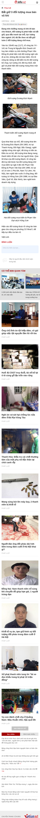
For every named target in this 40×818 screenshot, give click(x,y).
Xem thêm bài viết (20, 728)
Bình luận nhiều (29, 734)
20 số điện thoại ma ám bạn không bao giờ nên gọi (20, 756)
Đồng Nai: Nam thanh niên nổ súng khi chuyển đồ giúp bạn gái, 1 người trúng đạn (20, 592)
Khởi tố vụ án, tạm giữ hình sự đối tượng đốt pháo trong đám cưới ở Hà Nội (19, 634)
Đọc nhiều (11, 734)
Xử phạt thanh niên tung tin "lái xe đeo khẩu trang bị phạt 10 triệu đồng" (19, 677)
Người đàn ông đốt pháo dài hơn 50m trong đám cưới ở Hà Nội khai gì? (19, 547)
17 (19, 763)
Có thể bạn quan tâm (13, 271)
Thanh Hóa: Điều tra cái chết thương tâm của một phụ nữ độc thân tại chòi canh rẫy (20, 460)
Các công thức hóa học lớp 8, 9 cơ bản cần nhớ (18, 769)
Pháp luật (7, 8)
